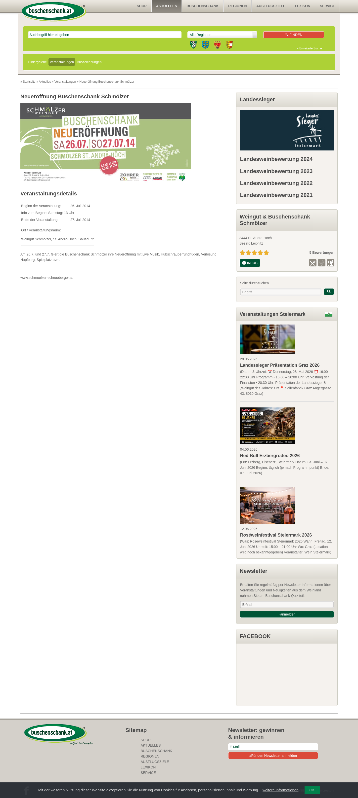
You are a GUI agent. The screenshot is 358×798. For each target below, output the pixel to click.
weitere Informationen (280, 790)
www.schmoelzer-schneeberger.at (46, 278)
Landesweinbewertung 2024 (276, 159)
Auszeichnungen (89, 62)
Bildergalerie (37, 62)
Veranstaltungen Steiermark (273, 314)
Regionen (237, 6)
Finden (293, 35)
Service (327, 6)
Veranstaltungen (62, 62)
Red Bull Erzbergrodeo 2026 (270, 455)
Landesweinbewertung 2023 (276, 171)
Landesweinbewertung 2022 (276, 183)
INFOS (250, 263)
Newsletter (253, 571)
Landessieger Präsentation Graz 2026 (279, 365)
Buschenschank (202, 6)
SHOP (142, 6)
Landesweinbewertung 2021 (276, 195)
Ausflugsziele (270, 6)
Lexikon (302, 6)
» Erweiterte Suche (309, 48)
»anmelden (286, 614)
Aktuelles (166, 6)
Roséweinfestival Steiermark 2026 (276, 535)
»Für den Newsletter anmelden (273, 756)
